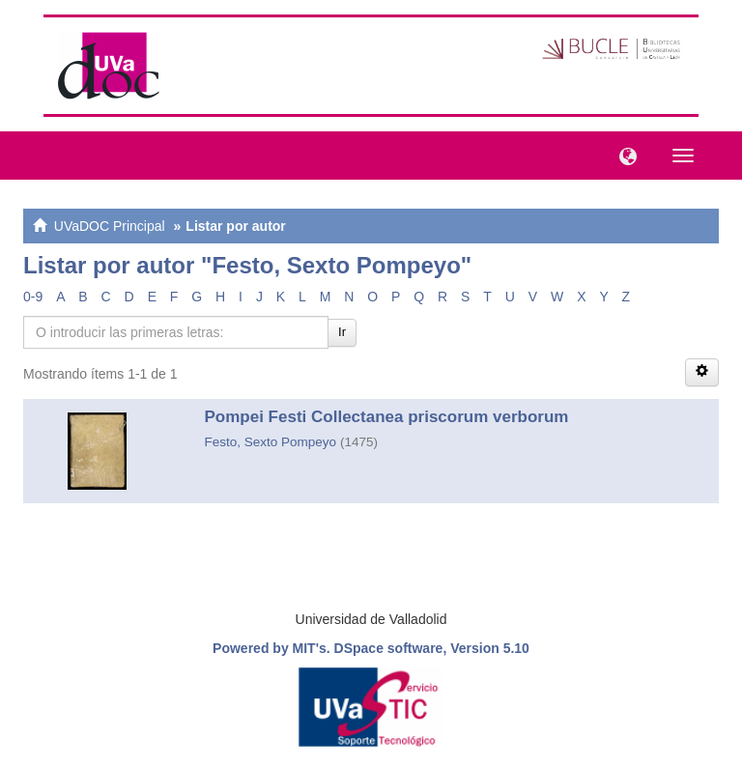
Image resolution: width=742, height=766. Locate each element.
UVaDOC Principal (109, 226)
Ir (342, 332)
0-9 (33, 296)
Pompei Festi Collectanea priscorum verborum (387, 417)
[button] (623, 154)
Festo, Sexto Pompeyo (271, 442)
